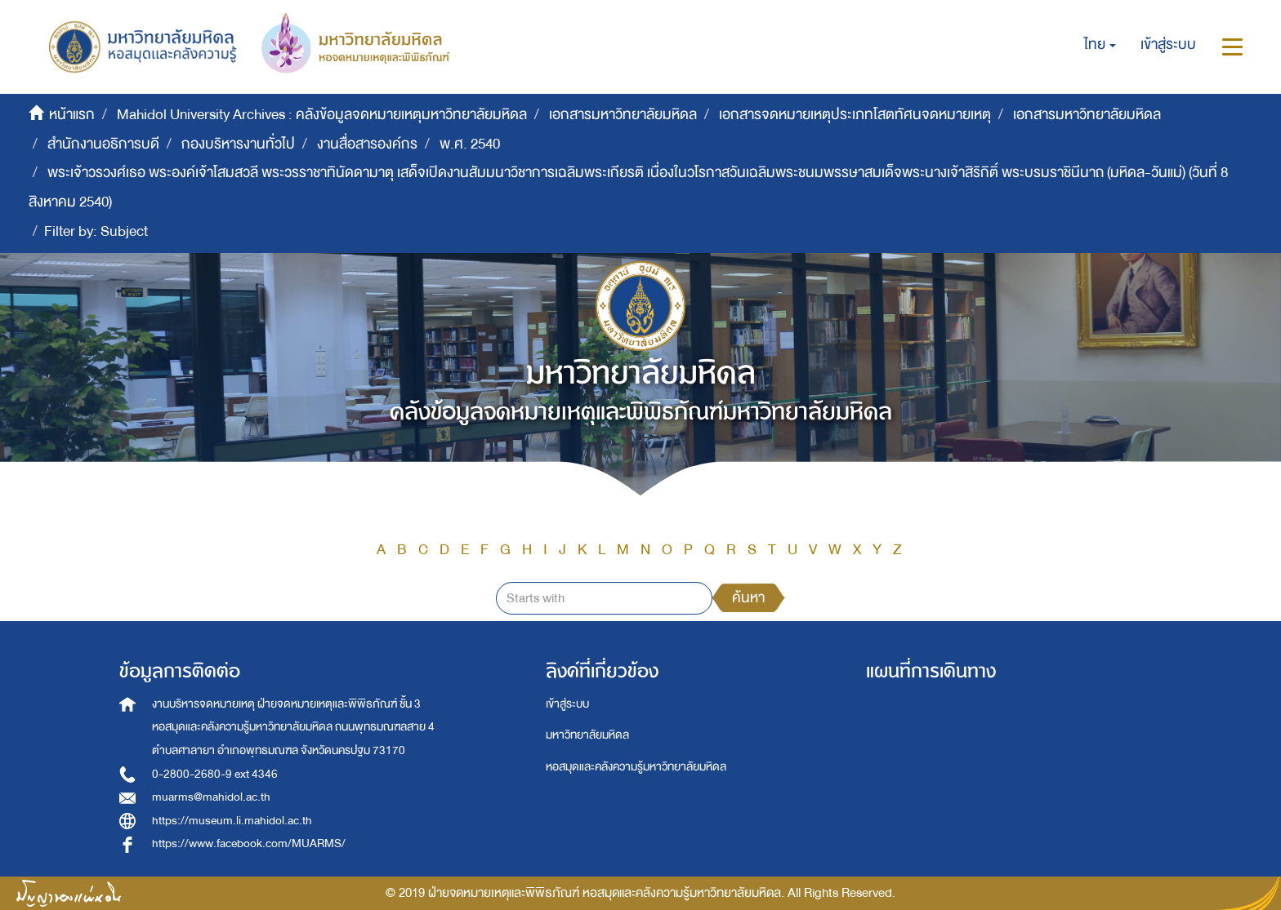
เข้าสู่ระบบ (567, 704)
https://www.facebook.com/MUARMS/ (249, 843)
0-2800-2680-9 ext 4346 (215, 774)
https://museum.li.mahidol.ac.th (232, 820)
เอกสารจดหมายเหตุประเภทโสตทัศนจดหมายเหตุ (855, 114)
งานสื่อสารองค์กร (367, 144)
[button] (1100, 45)
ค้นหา (748, 597)
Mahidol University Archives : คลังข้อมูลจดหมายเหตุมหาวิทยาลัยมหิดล (322, 114)
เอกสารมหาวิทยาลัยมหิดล (623, 114)
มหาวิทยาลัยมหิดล (587, 735)
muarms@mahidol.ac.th (211, 797)
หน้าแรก (72, 114)
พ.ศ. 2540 (470, 144)
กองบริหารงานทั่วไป (238, 144)
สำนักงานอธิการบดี (103, 144)
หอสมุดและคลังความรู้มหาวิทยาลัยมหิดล (636, 767)
